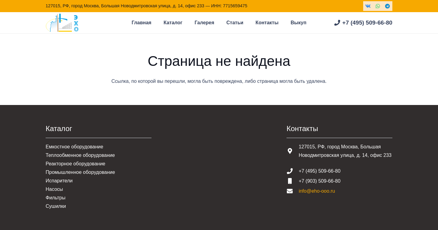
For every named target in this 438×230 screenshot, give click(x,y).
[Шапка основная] (62, 23)
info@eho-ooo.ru (317, 191)
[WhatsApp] (378, 6)
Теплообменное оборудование (80, 155)
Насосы (54, 189)
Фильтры (55, 197)
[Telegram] (387, 6)
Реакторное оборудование (75, 163)
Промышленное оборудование (80, 172)
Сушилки (56, 206)
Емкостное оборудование (74, 146)
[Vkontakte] (368, 6)
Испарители (59, 180)
